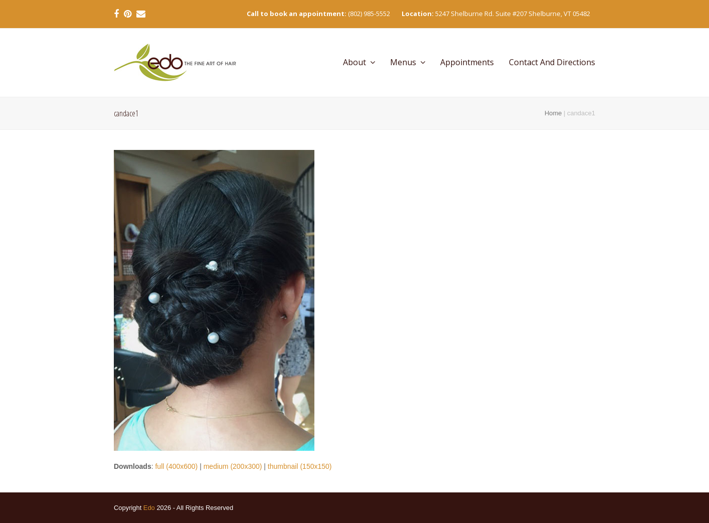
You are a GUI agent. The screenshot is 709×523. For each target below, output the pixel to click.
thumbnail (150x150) (300, 466)
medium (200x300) (233, 466)
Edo (149, 507)
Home (553, 113)
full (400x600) (176, 466)
